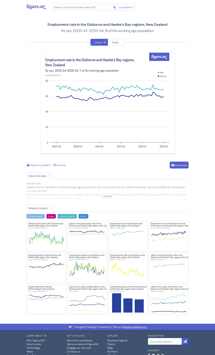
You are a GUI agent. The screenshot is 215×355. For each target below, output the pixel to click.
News (30, 351)
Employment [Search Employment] (35, 216)
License (59, 165)
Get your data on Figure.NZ (83, 344)
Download (179, 165)
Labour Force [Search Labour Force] (67, 216)
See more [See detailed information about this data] (107, 196)
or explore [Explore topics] (126, 7)
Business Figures (117, 340)
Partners (113, 351)
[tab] (99, 42)
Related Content (38, 208)
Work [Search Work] (83, 216)
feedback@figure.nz (135, 327)
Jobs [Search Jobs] (51, 216)
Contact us (73, 351)
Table (115, 42)
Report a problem (39, 165)
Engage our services (79, 347)
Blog (110, 347)
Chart (98, 42)
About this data (37, 176)
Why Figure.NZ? (36, 340)
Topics (111, 344)
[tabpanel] (107, 103)
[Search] (115, 7)
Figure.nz (36, 6)
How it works (34, 344)
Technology (33, 347)
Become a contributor (80, 340)
